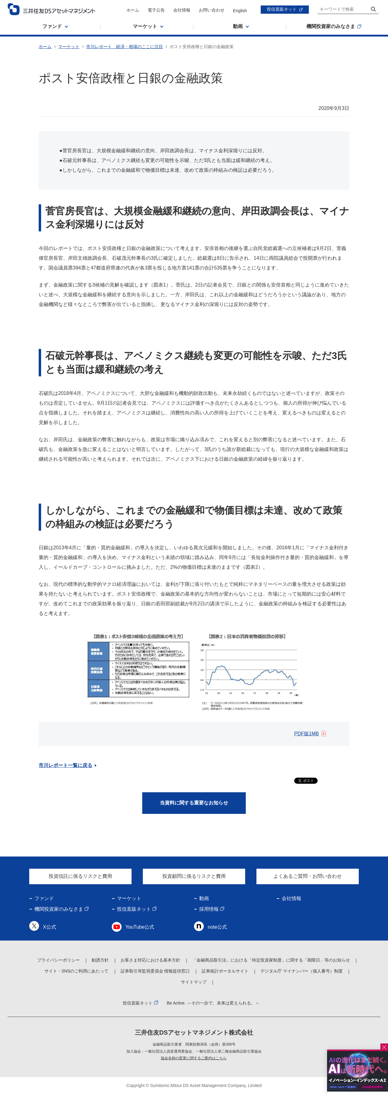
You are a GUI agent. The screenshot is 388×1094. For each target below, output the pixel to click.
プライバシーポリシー (58, 960)
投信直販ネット (282, 9)
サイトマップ (193, 982)
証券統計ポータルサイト (225, 971)
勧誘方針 (100, 960)
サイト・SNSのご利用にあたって (76, 971)
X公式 (49, 927)
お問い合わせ (211, 10)
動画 (204, 898)
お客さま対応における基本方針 (150, 960)
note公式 (217, 927)
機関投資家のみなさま (58, 909)
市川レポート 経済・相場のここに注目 (124, 46)
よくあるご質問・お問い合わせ (307, 876)
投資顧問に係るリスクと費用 (194, 876)
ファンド (44, 898)
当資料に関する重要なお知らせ (194, 802)
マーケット (68, 46)
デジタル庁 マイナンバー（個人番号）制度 (301, 971)
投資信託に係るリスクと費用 (80, 876)
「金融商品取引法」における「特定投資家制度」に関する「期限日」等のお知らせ (271, 960)
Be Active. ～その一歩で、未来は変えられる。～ (213, 1003)
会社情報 (181, 10)
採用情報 (209, 909)
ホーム (132, 10)
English (240, 10)
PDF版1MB (306, 733)
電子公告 (156, 10)
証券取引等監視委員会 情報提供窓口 (155, 971)
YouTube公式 (139, 927)
